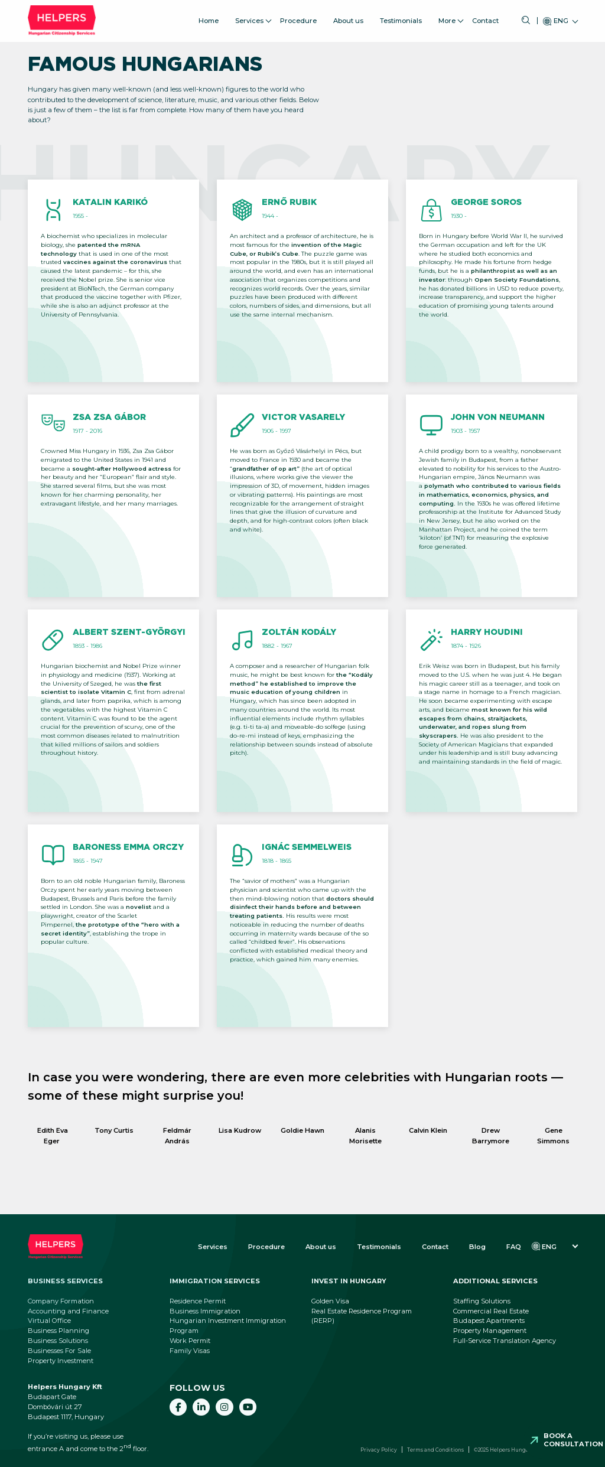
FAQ (513, 1247)
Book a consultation (573, 1440)
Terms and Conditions (435, 1450)
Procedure (298, 17)
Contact (485, 17)
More (447, 17)
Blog (477, 1247)
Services (249, 17)
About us (348, 17)
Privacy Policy (378, 1450)
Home (209, 17)
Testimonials (401, 17)
